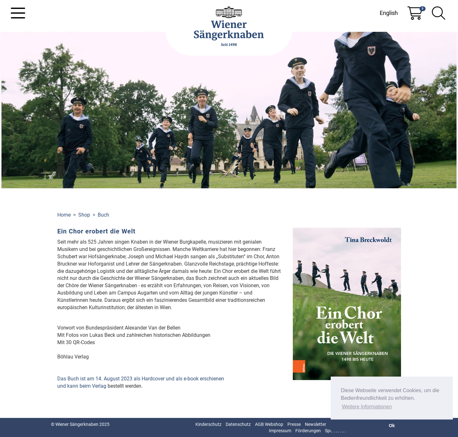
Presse (294, 424)
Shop (84, 215)
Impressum (280, 430)
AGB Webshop (269, 424)
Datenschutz (238, 424)
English (389, 13)
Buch (103, 215)
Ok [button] (392, 425)
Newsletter (315, 424)
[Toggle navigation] (18, 13)
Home (64, 215)
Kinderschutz (208, 424)
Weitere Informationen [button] (367, 406)
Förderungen (308, 430)
